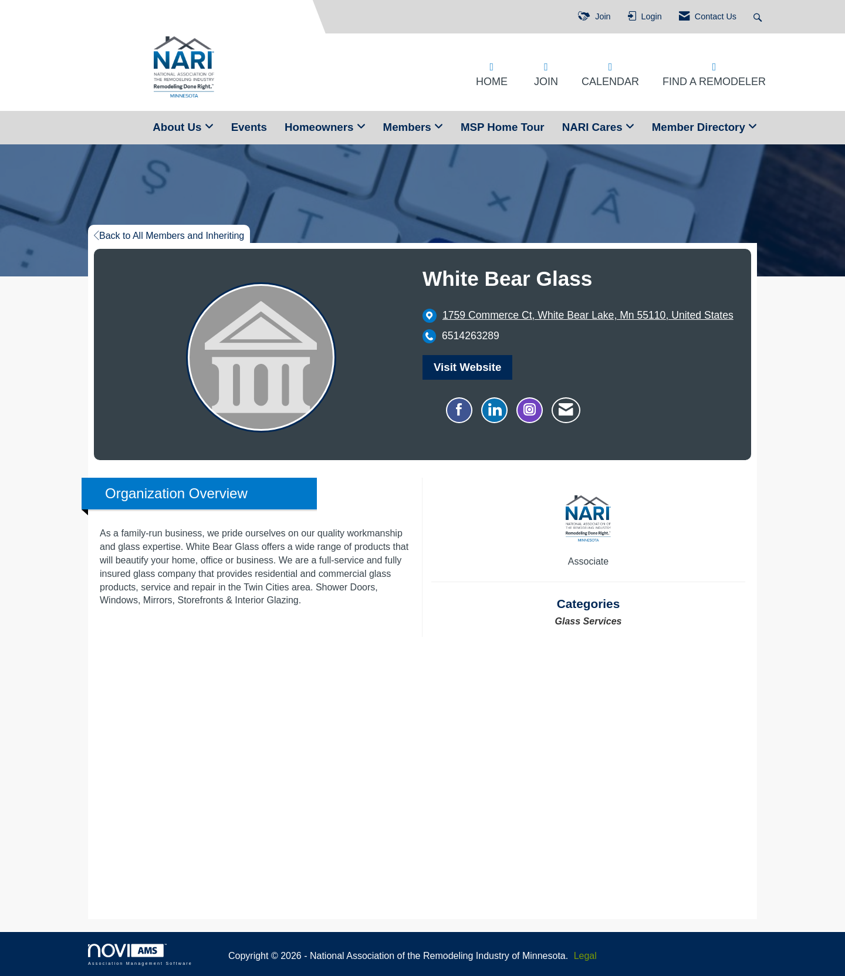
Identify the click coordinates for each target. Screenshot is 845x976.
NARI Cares (594, 127)
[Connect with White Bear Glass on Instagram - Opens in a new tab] (529, 410)
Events (249, 127)
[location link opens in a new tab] (588, 315)
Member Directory (700, 127)
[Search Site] (759, 16)
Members (408, 127)
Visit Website (467, 367)
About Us (178, 127)
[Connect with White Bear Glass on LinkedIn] (494, 410)
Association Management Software (140, 954)
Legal (585, 956)
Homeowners (321, 127)
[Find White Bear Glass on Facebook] (459, 410)
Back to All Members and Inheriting (169, 236)
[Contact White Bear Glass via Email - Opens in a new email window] (566, 410)
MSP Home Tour (503, 127)
